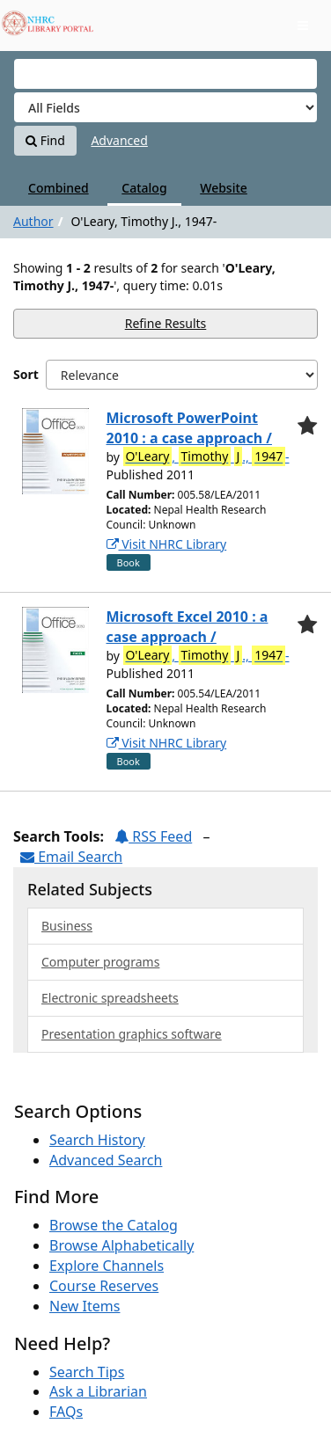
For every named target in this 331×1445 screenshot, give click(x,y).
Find (45, 140)
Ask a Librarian (98, 1391)
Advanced (119, 140)
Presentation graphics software (131, 1033)
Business (66, 925)
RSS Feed (153, 836)
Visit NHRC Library (167, 544)
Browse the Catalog (113, 1225)
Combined (58, 187)
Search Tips (86, 1372)
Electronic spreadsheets (110, 997)
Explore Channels (106, 1265)
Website (223, 187)
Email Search (71, 856)
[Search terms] (165, 74)
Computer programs (100, 961)
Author (33, 221)
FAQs (66, 1411)
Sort (26, 374)
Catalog (143, 187)
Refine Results (166, 323)
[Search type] (165, 107)
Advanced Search (105, 1160)
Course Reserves (103, 1285)
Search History (97, 1139)
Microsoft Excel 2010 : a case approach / (187, 626)
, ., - (206, 456)
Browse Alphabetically (121, 1245)
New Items (84, 1306)
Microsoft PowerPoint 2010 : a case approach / (189, 428)
